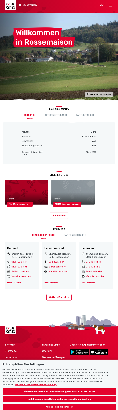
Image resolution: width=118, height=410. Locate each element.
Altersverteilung (56, 115)
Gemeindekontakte (43, 235)
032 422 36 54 (19, 261)
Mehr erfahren (14, 283)
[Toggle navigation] (110, 5)
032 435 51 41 (93, 261)
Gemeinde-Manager (53, 357)
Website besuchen (21, 276)
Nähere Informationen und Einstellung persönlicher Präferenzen (60, 393)
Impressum (11, 357)
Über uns (47, 351)
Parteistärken (85, 115)
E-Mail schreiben (20, 271)
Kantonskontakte (75, 235)
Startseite (11, 351)
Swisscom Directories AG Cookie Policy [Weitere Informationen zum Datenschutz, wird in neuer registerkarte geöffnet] (36, 386)
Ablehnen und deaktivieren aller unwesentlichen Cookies (59, 401)
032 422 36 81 (19, 266)
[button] (29, 5)
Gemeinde (29, 115)
